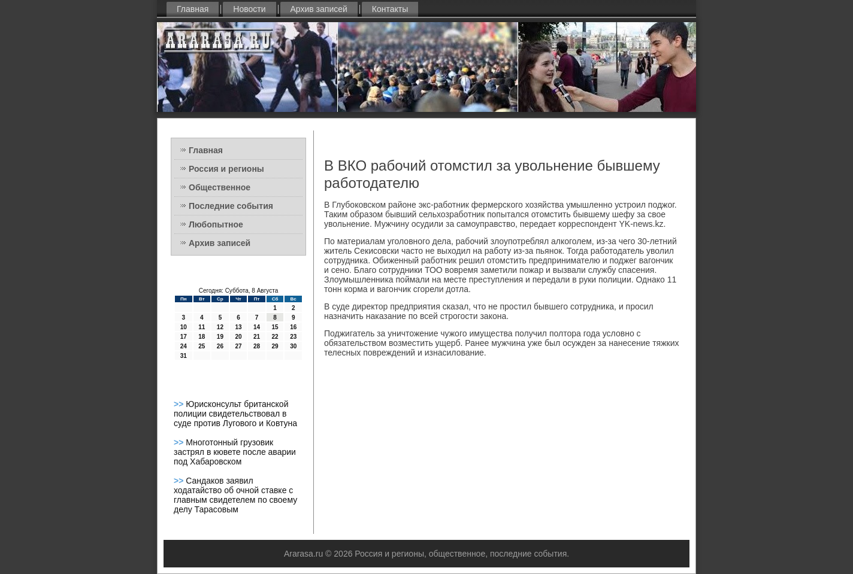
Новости (249, 9)
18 (201, 336)
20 (238, 336)
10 (183, 327)
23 (293, 336)
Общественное (219, 187)
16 (293, 327)
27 (238, 346)
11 (201, 327)
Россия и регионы (226, 169)
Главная (192, 9)
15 (275, 327)
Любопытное (216, 224)
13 (238, 327)
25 (201, 346)
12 (220, 327)
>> (180, 404)
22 (275, 336)
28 (256, 346)
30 (293, 346)
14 (256, 327)
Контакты (390, 9)
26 (220, 346)
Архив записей (319, 9)
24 (183, 346)
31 (183, 356)
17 (183, 336)
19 (220, 336)
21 (256, 336)
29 (275, 346)
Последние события (231, 206)
